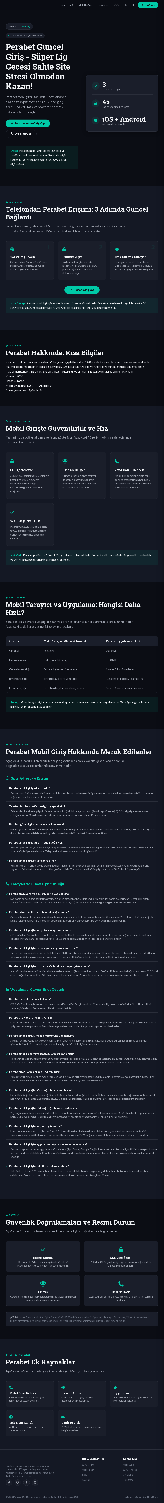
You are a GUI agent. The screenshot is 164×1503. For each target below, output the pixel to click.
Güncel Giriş (66, 5)
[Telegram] (35, 1482)
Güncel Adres (130, 1469)
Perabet (12, 26)
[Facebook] (26, 1482)
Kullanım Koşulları (133, 1496)
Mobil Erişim (85, 5)
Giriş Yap (148, 5)
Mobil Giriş (128, 1464)
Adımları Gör (21, 133)
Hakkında (103, 5)
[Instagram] (18, 1482)
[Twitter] (9, 1482)
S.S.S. (116, 5)
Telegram (128, 1479)
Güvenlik (129, 5)
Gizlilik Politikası (150, 1496)
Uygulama (128, 1474)
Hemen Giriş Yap (82, 289)
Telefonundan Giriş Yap (28, 123)
